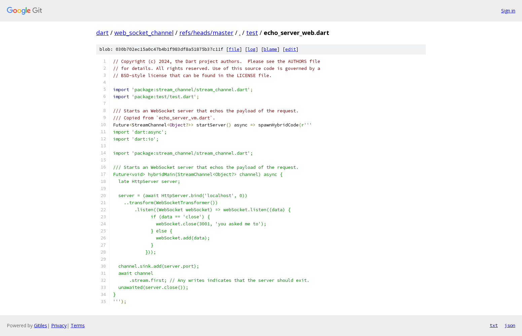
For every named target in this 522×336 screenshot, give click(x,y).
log (252, 49)
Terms (78, 325)
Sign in (508, 10)
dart (102, 33)
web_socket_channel (144, 33)
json (510, 325)
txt (494, 325)
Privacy (59, 325)
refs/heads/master (206, 33)
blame (270, 49)
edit (290, 49)
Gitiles (40, 325)
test (252, 33)
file (234, 49)
